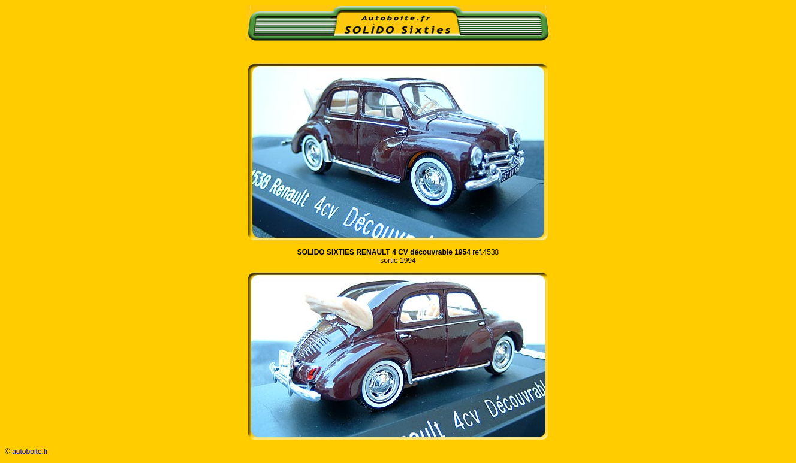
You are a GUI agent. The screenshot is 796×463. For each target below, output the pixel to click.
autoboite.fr (30, 451)
